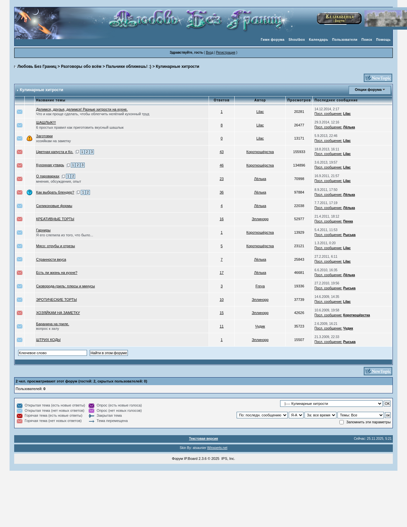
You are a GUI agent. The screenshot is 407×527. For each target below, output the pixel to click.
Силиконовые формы (54, 206)
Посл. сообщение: (328, 114)
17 (221, 273)
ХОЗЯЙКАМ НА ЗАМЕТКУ (58, 313)
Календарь (318, 39)
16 (221, 219)
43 (221, 152)
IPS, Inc (227, 459)
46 (221, 165)
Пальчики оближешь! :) (128, 66)
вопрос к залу (47, 328)
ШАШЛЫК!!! (46, 122)
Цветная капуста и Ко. (54, 152)
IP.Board (190, 459)
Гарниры (43, 230)
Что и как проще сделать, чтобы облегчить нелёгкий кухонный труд (92, 114)
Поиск (367, 39)
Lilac (260, 112)
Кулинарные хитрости (177, 66)
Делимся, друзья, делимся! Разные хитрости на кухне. (82, 109)
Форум (177, 459)
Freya (260, 286)
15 (221, 313)
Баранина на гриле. (52, 324)
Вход (210, 52)
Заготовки (44, 136)
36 (221, 192)
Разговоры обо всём (81, 66)
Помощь (383, 39)
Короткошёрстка (260, 152)
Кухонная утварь (50, 165)
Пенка (348, 221)
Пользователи (345, 39)
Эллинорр (260, 219)
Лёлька (349, 127)
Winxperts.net (217, 448)
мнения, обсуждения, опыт (58, 181)
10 (221, 300)
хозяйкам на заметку (53, 141)
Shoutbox (296, 39)
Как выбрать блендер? (55, 192)
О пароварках (48, 176)
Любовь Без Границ (36, 66)
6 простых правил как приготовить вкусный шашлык (80, 127)
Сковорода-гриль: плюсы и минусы (65, 286)
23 (221, 179)
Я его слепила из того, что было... (64, 235)
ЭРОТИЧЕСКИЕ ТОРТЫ (56, 300)
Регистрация (225, 52)
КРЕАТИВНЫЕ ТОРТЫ (55, 219)
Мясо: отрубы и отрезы (55, 246)
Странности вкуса (51, 259)
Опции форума (368, 90)
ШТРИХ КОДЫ (48, 340)
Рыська (349, 235)
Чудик (260, 326)
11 (221, 326)
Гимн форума (272, 39)
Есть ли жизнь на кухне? (56, 273)
